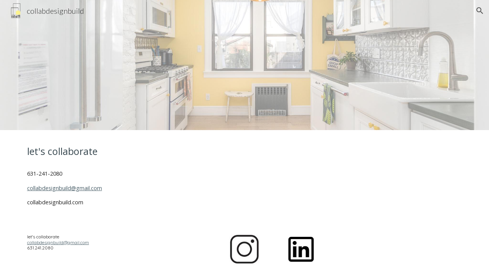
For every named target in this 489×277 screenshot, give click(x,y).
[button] (480, 11)
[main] (112, 151)
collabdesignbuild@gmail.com (64, 188)
